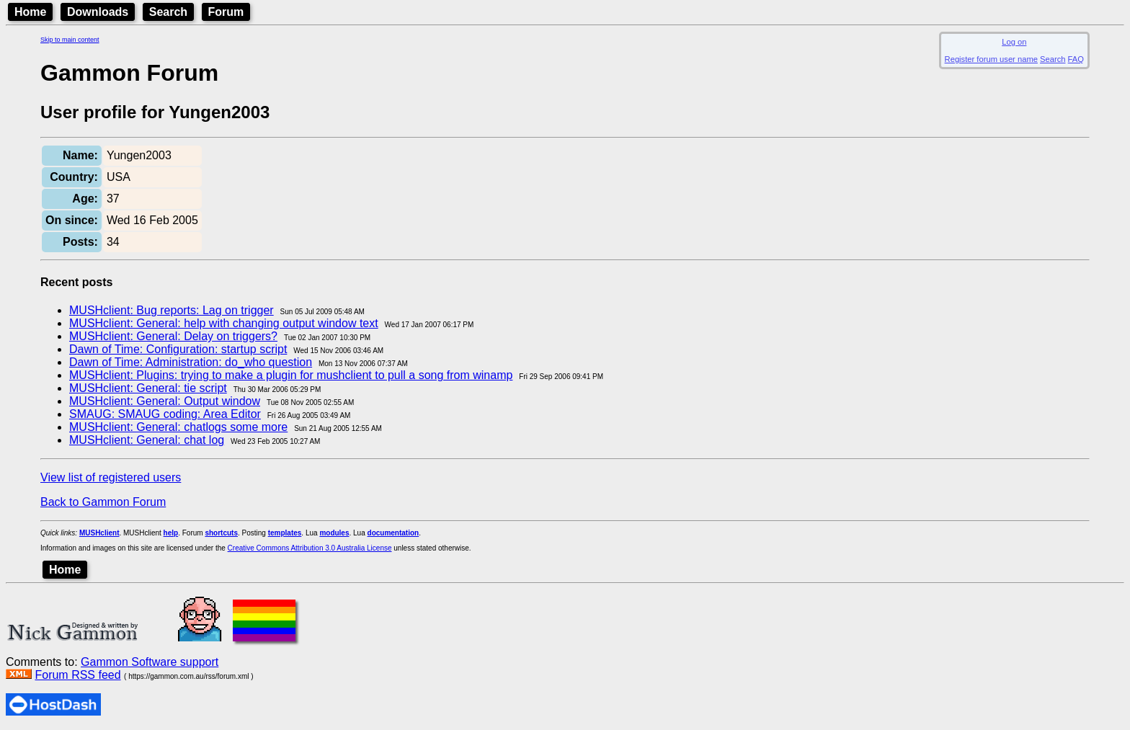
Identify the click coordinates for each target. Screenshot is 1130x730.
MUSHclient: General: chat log (146, 440)
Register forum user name (991, 59)
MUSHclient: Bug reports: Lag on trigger (171, 310)
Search (168, 12)
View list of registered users (110, 477)
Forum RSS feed (77, 675)
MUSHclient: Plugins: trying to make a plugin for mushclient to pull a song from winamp (290, 375)
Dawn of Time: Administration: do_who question (190, 362)
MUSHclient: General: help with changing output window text (223, 323)
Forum (226, 12)
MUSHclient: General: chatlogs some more (178, 427)
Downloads (97, 12)
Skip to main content (69, 39)
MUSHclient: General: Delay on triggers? (173, 336)
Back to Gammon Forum (103, 502)
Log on (1014, 41)
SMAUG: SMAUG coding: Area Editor (165, 414)
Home (30, 12)
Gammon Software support (149, 662)
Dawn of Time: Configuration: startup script (178, 349)
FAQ (1076, 59)
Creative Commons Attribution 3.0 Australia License (310, 548)
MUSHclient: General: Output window (164, 401)
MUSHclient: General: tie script (148, 388)
